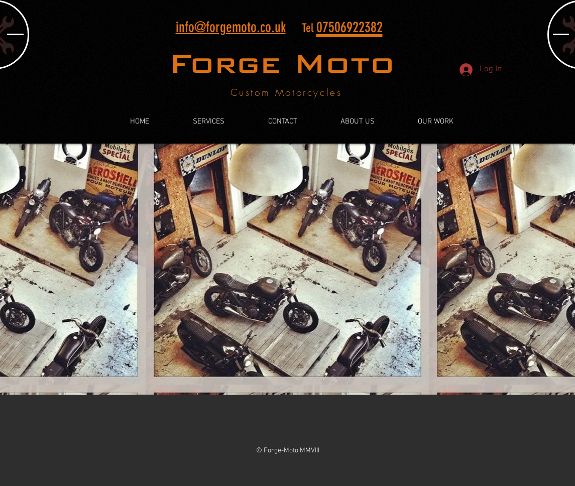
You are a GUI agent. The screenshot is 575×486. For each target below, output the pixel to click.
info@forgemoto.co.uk (231, 27)
